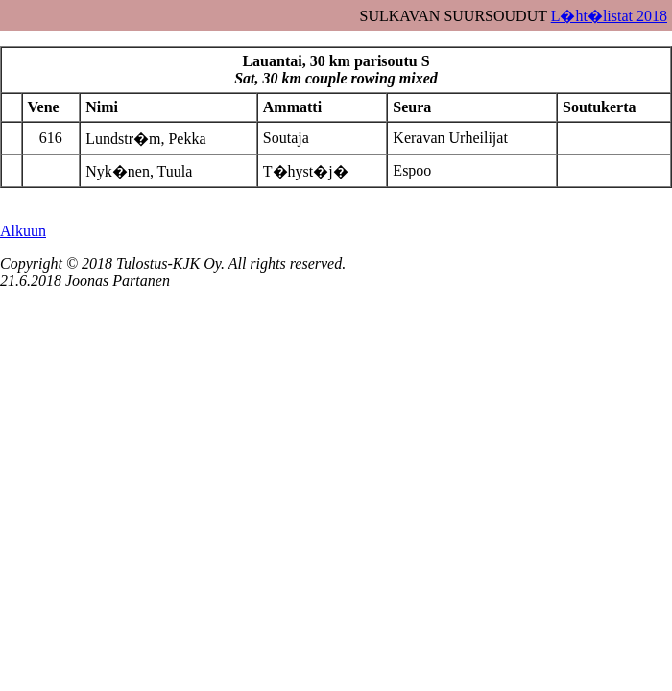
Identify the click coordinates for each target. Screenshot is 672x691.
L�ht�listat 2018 (609, 16)
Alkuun (23, 231)
